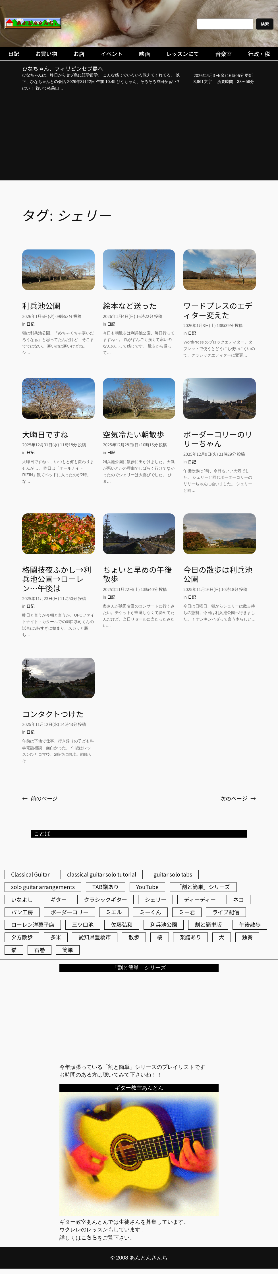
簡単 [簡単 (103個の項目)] (67, 950)
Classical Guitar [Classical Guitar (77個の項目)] (30, 874)
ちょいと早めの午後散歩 (137, 574)
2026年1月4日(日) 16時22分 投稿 (132, 316)
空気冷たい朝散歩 (133, 434)
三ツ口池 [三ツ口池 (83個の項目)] (83, 925)
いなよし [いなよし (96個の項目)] (22, 900)
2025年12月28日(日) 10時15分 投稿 (135, 444)
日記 (30, 324)
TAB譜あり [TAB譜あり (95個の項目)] (105, 887)
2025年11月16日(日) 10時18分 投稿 (215, 589)
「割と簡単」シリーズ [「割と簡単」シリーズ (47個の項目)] (203, 887)
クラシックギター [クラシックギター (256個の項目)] (105, 900)
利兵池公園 (41, 305)
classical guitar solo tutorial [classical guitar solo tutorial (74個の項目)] (101, 874)
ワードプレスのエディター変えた (217, 310)
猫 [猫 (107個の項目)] (13, 950)
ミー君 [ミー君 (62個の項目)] (187, 912)
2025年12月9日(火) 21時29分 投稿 (214, 454)
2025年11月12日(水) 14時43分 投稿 (54, 724)
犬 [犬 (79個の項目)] (221, 937)
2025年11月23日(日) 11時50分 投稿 (54, 598)
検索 (265, 24)
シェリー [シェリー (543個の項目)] (155, 900)
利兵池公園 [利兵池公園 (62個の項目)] (163, 925)
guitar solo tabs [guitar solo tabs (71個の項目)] (172, 874)
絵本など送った (130, 305)
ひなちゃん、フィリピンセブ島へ (62, 68)
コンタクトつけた (53, 714)
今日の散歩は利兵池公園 (217, 574)
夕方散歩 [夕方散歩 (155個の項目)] (22, 937)
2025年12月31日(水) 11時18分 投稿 (54, 444)
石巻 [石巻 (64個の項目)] (39, 950)
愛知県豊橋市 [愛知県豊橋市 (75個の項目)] (94, 937)
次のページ (238, 798)
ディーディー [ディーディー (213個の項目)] (200, 900)
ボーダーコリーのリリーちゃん (217, 439)
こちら (89, 1237)
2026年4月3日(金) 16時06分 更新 (223, 75)
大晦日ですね (45, 434)
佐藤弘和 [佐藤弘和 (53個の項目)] (121, 925)
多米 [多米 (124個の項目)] (55, 937)
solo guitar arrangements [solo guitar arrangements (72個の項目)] (43, 887)
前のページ (40, 798)
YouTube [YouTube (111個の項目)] (147, 887)
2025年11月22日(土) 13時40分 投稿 (135, 589)
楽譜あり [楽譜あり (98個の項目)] (190, 937)
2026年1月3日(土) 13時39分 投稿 (212, 325)
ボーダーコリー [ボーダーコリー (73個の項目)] (69, 912)
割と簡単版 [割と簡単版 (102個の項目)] (208, 925)
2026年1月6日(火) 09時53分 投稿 (51, 316)
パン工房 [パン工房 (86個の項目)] (22, 912)
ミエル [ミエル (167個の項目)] (114, 912)
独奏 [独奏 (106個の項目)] (247, 937)
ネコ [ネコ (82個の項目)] (238, 900)
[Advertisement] (139, 136)
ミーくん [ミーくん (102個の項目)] (150, 912)
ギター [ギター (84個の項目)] (58, 900)
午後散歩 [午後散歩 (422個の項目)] (250, 925)
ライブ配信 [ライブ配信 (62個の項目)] (225, 912)
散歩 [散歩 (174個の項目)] (133, 937)
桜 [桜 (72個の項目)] (159, 937)
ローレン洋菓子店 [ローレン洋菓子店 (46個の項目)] (32, 925)
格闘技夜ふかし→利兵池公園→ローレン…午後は (56, 579)
